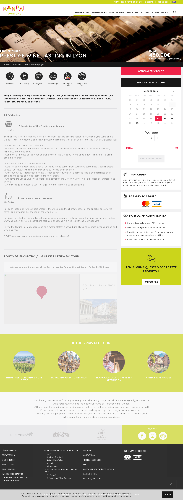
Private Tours (8, 455)
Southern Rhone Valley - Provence (58, 478)
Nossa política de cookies (118, 496)
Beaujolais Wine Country (54, 457)
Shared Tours (8, 460)
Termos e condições (92, 460)
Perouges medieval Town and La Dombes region (61, 470)
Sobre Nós (88, 451)
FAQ (85, 465)
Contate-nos (89, 455)
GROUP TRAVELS (8, 469)
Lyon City (49, 454)
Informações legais (92, 479)
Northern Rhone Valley (54, 460)
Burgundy (49, 463)
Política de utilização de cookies (98, 469)
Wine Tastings (8, 465)
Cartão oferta (90, 474)
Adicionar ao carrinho (151, 158)
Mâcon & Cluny (51, 466)
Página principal (9, 451)
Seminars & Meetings (12, 480)
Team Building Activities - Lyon (16, 477)
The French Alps (51, 475)
